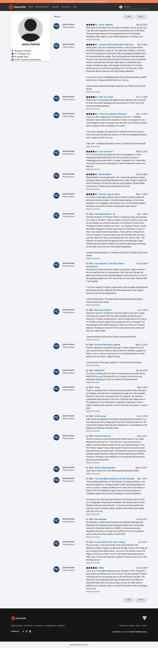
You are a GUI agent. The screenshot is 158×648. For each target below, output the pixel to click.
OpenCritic (116, 632)
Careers (131, 626)
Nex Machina (101, 519)
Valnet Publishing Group (138, 632)
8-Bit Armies (100, 416)
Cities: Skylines (106, 24)
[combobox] (136, 6)
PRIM (101, 568)
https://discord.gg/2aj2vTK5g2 (91, 1)
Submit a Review (16, 626)
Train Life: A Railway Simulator (113, 114)
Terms (138, 626)
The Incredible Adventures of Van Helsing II (114, 478)
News (31, 7)
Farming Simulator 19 (105, 214)
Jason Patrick (68, 24)
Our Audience (39, 626)
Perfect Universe (103, 436)
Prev (128, 16)
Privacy (144, 626)
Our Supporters (50, 626)
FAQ (76, 7)
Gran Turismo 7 (106, 151)
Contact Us (61, 626)
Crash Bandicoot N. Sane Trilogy (110, 542)
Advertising (123, 626)
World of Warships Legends (107, 344)
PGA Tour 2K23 (106, 97)
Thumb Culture (68, 27)
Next (141, 16)
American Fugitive (103, 310)
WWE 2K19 (100, 370)
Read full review (93, 39)
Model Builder (105, 174)
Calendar (56, 7)
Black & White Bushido (105, 467)
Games (42, 7)
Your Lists (66, 7)
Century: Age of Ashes (109, 194)
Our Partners (28, 626)
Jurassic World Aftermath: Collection (116, 44)
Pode (97, 387)
